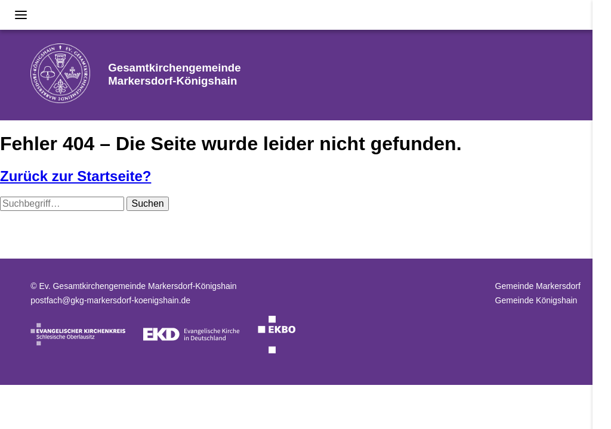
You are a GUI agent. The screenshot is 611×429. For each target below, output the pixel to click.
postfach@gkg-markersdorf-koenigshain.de (110, 300)
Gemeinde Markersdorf (538, 286)
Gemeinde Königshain (536, 300)
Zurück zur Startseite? (75, 176)
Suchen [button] (147, 203)
